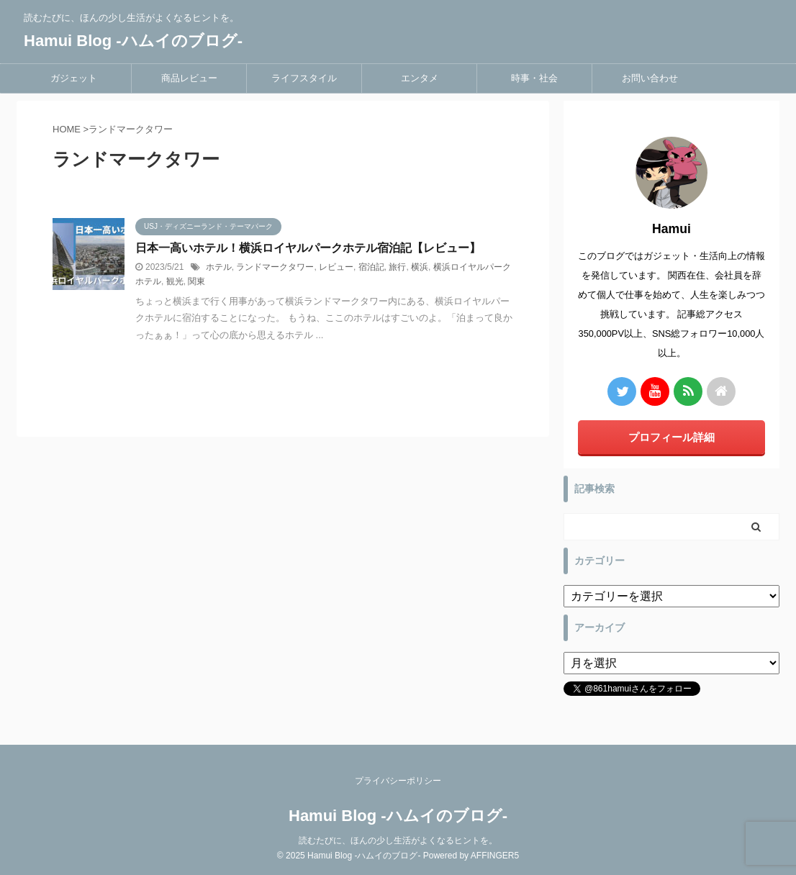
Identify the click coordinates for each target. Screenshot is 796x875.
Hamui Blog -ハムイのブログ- (133, 41)
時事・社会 (534, 78)
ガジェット (73, 78)
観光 (175, 281)
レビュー (336, 267)
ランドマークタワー (275, 267)
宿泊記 (371, 267)
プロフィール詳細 (671, 437)
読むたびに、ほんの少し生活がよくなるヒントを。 (398, 840)
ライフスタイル (304, 78)
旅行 (397, 267)
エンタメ (419, 78)
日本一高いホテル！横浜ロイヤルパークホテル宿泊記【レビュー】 (308, 248)
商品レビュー (189, 78)
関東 (196, 281)
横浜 (419, 267)
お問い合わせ (650, 78)
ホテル (219, 267)
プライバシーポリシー (398, 781)
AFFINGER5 (495, 856)
